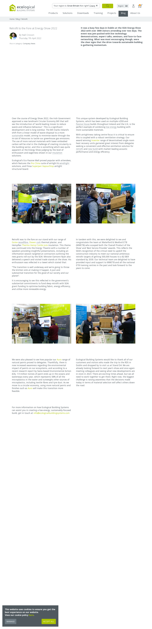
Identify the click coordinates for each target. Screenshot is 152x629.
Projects (111, 12)
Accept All (48, 621)
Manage (11, 621)
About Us (135, 12)
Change (92, 5)
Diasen (32, 242)
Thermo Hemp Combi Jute (35, 245)
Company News (29, 43)
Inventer (95, 140)
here (31, 615)
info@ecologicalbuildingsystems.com (52, 413)
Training (98, 12)
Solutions (67, 12)
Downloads (83, 12)
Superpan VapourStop (43, 166)
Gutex (15, 242)
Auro (59, 359)
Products (53, 12)
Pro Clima (36, 163)
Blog (123, 12)
